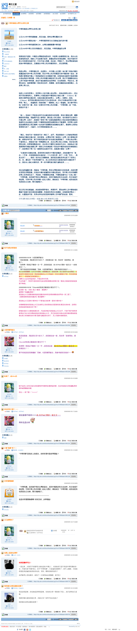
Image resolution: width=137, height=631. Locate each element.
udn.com (77, 626)
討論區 (16, 13)
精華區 (23, 13)
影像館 (38, 13)
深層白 (6, 76)
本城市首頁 (7, 13)
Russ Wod (7, 52)
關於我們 (12, 626)
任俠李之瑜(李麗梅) (9, 74)
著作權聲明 (32, 626)
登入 (106, 629)
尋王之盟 (13, 4)
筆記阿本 (6, 361)
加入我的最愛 (26, 8)
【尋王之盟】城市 (24, 10)
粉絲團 (21, 629)
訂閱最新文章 (34, 8)
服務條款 (24, 626)
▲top (78, 623)
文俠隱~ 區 (11, 18)
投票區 (31, 13)
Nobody (9, 571)
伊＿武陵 (6, 69)
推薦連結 (47, 13)
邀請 (5, 66)
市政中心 (72, 13)
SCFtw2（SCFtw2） (19, 332)
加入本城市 (11, 8)
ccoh (9, 604)
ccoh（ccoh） (17, 555)
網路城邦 (77, 1)
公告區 (55, 13)
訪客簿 (62, 13)
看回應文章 (56, 20)
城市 (6, 10)
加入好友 (11, 45)
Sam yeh (6, 71)
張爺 (5, 438)
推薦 (76, 25)
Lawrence (6, 64)
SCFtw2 (9, 231)
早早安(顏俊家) (8, 61)
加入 (109, 629)
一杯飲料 (6, 54)
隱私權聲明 (39, 626)
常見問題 (18, 626)
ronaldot (9, 499)
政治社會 (10, 10)
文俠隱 (14, 6)
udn (2, 10)
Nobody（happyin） (19, 588)
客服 (45, 626)
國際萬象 (16, 10)
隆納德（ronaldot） (18, 450)
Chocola (24, 6)
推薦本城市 (18, 8)
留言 (6, 45)
